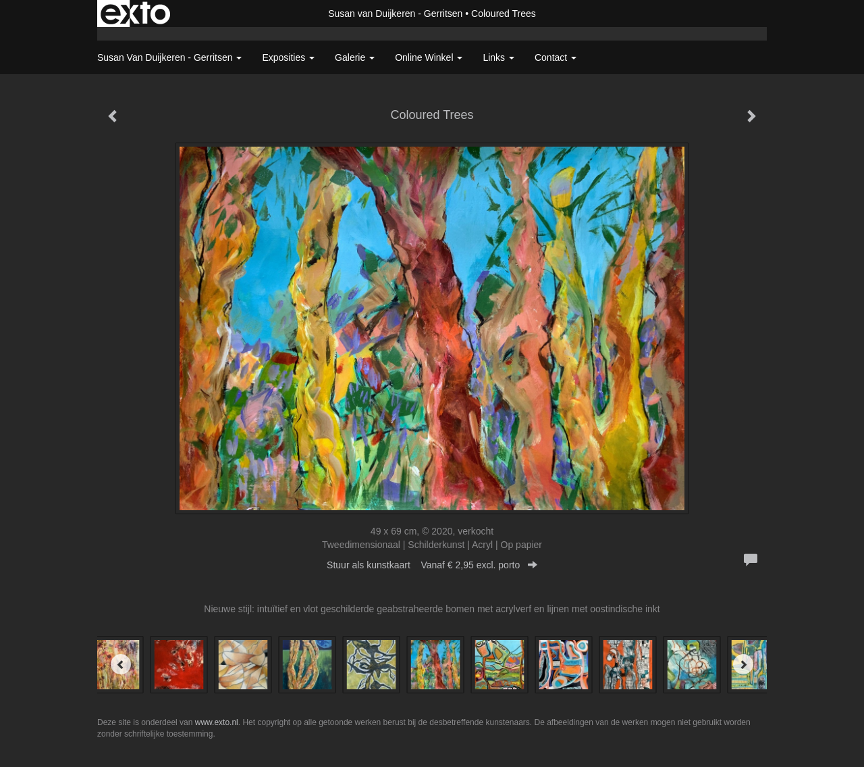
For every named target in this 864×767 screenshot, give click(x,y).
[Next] (743, 664)
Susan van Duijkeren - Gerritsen (395, 13)
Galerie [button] (355, 57)
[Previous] (121, 664)
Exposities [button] (288, 57)
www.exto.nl (216, 722)
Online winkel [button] (428, 57)
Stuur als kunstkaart (432, 565)
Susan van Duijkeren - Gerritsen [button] (169, 57)
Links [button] (498, 57)
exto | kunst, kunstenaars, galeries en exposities (135, 13)
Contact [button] (555, 57)
